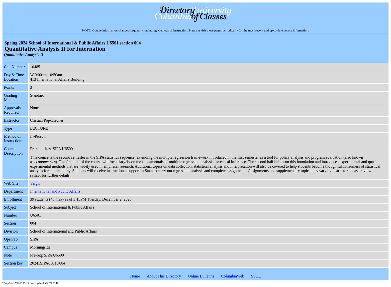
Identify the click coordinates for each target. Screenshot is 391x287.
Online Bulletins (201, 276)
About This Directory (164, 276)
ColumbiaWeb (232, 276)
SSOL (256, 276)
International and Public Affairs (55, 191)
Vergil (35, 183)
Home (135, 276)
